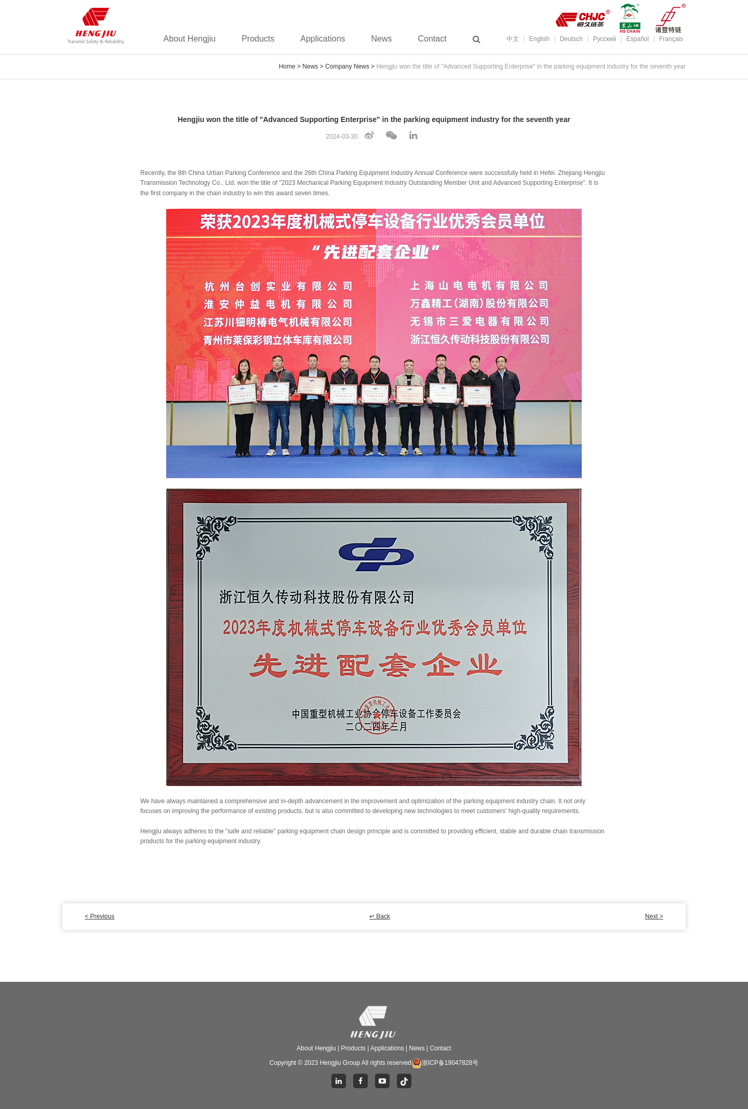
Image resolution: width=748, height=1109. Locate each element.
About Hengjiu (190, 39)
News (381, 39)
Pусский (604, 39)
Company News (347, 66)
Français (671, 39)
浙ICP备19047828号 (444, 1062)
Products (258, 39)
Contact (432, 39)
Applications (322, 39)
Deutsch (571, 39)
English (539, 39)
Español (637, 39)
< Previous (99, 916)
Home (287, 66)
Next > (654, 916)
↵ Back (379, 916)
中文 (512, 39)
